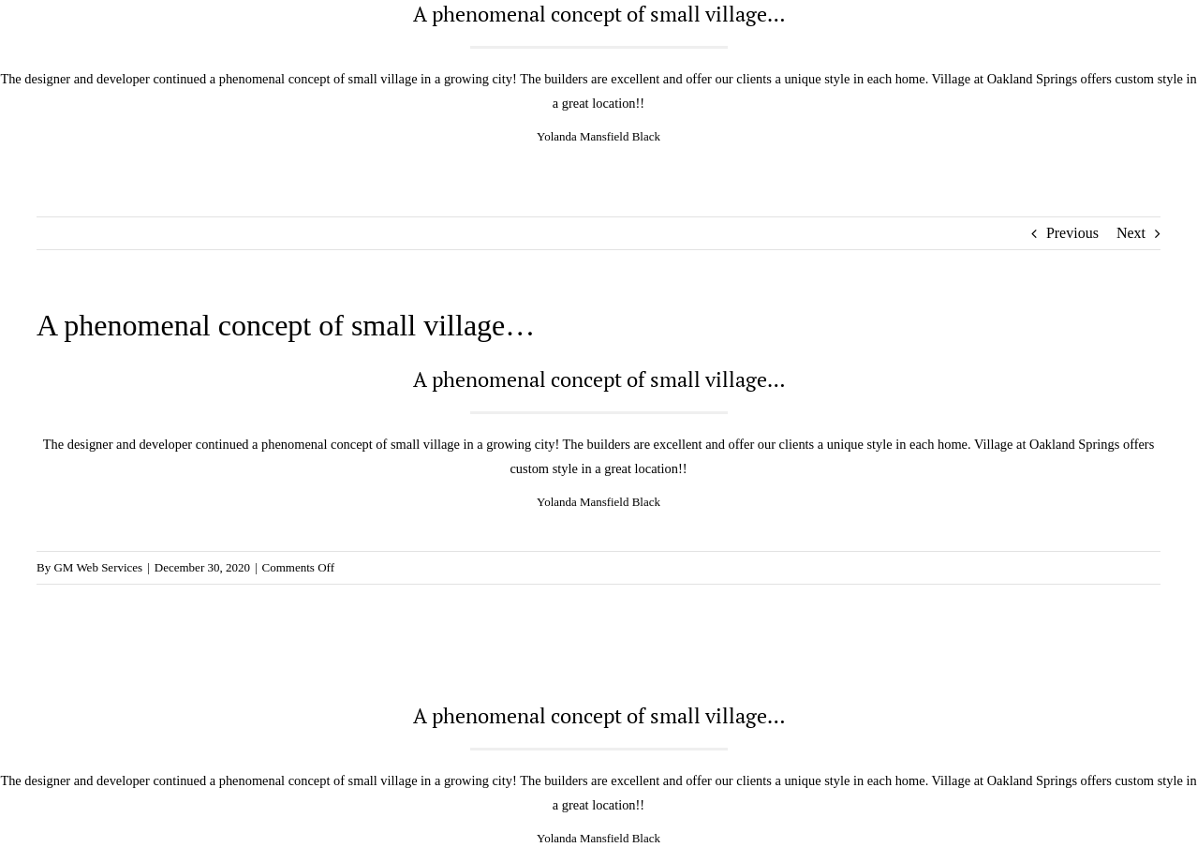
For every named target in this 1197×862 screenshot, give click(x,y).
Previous (1072, 233)
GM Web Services (97, 567)
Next (1130, 233)
